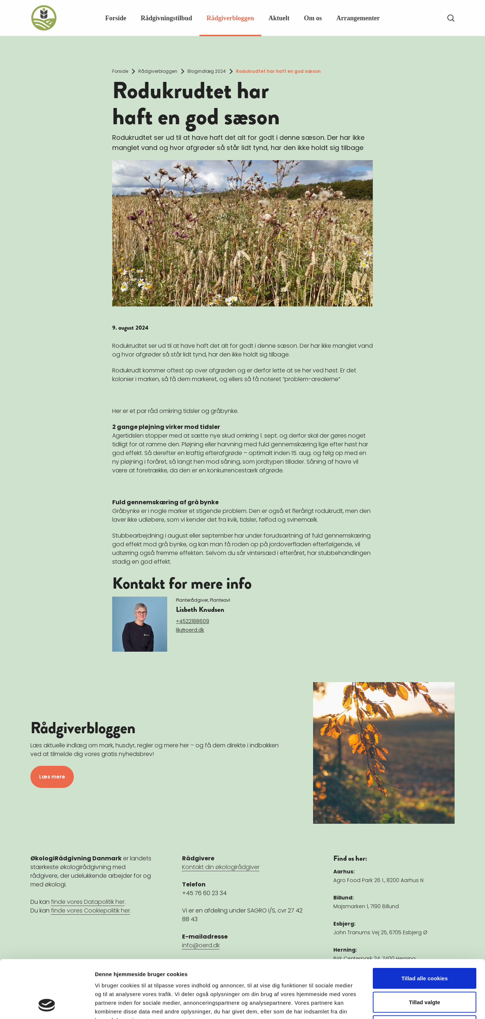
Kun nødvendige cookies (424, 971)
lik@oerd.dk (190, 630)
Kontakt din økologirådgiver (221, 867)
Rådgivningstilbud (166, 18)
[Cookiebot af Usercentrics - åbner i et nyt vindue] (47, 1004)
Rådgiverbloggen (230, 18)
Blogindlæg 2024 (206, 71)
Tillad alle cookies (424, 924)
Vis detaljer (376, 1005)
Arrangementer (358, 18)
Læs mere (52, 776)
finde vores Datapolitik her (88, 902)
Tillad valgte (424, 948)
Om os (313, 18)
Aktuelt (279, 18)
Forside (115, 18)
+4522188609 (192, 621)
